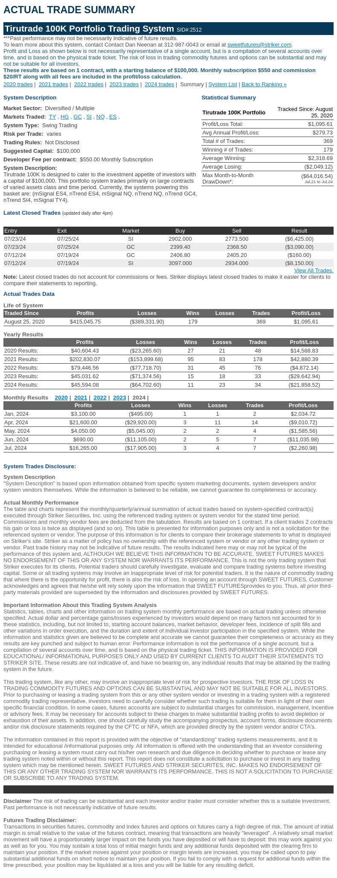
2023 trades (124, 84)
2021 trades (53, 84)
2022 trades (89, 84)
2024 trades (159, 84)
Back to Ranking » (264, 84)
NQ (100, 117)
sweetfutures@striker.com (259, 44)
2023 (119, 397)
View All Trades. (314, 270)
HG (65, 117)
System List (223, 84)
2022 (100, 397)
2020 (61, 397)
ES (112, 117)
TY (52, 117)
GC (77, 117)
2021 (80, 397)
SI (89, 117)
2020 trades (18, 84)
